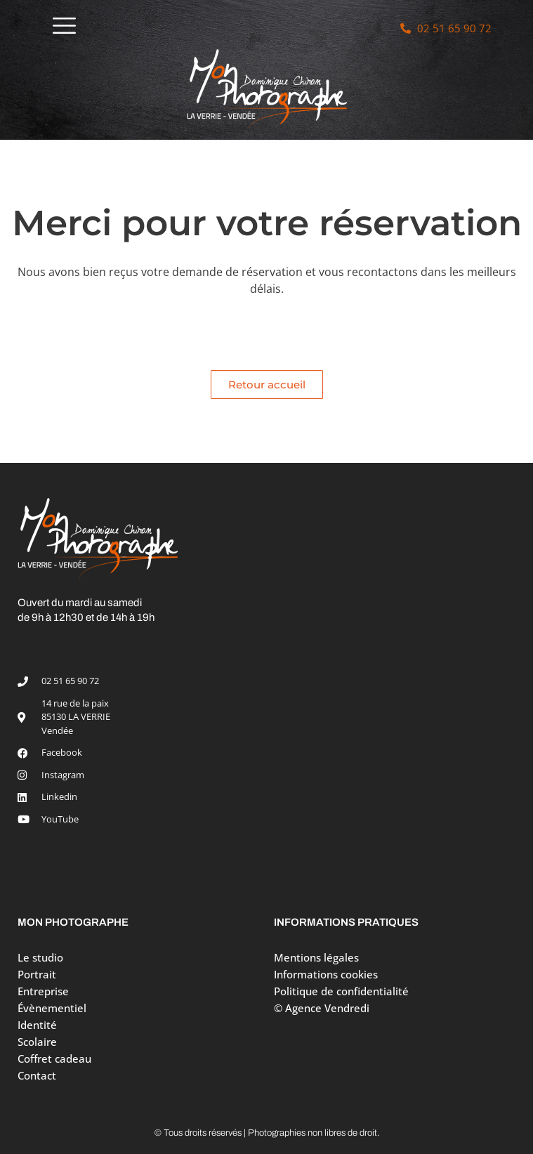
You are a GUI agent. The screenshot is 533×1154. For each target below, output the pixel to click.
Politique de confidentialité (341, 991)
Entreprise (43, 991)
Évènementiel (52, 1008)
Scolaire (37, 1042)
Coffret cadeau (54, 1058)
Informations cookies (326, 974)
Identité (37, 1025)
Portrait (40, 974)
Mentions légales (316, 957)
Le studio (40, 957)
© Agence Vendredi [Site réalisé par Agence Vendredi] (321, 1008)
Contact (37, 1075)
